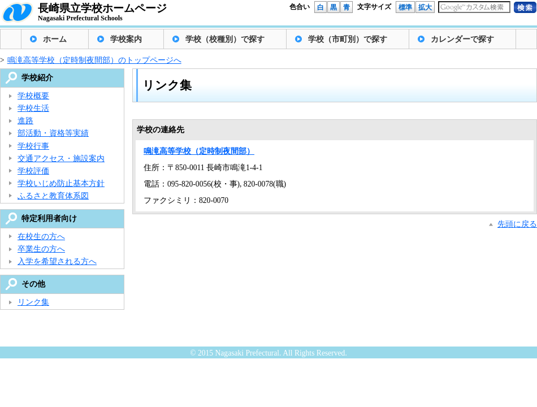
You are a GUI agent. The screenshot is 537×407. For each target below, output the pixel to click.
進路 (25, 120)
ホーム (55, 39)
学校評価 (33, 171)
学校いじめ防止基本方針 (61, 183)
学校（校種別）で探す (225, 39)
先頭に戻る (517, 224)
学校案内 (126, 39)
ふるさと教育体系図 (53, 196)
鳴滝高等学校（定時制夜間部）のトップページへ (94, 60)
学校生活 (33, 108)
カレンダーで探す (462, 39)
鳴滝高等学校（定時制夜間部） (199, 151)
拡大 (425, 7)
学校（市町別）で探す (347, 39)
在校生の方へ (41, 236)
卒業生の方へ (41, 249)
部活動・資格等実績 (53, 133)
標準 (405, 7)
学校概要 (33, 96)
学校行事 (33, 146)
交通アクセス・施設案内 (61, 158)
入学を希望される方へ (57, 261)
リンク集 (33, 302)
